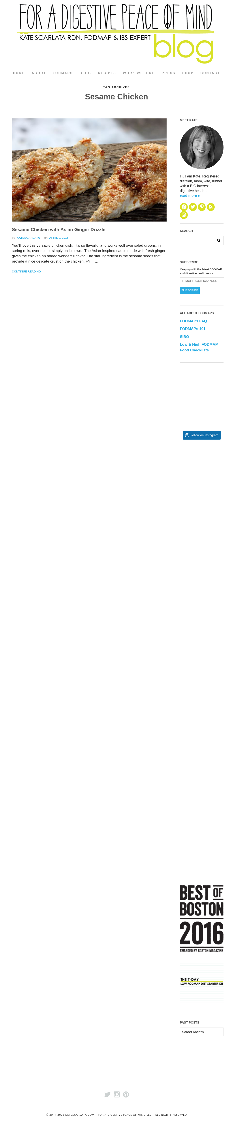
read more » (190, 196)
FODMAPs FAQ (193, 321)
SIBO (184, 337)
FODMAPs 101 (192, 329)
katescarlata (28, 238)
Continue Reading (26, 271)
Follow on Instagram (204, 435)
